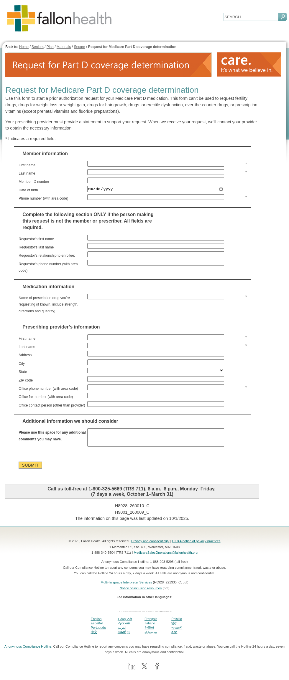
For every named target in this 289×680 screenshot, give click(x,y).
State (23, 372)
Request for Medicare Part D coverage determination (132, 47)
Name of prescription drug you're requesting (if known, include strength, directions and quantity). (48, 305)
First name (27, 165)
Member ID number (34, 182)
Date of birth (28, 190)
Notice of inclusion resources (140, 591)
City (22, 363)
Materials (64, 47)
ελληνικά (150, 636)
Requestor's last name (36, 248)
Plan (50, 47)
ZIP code (26, 380)
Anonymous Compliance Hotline (27, 650)
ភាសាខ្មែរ (124, 635)
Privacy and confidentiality (150, 545)
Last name (27, 173)
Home (24, 47)
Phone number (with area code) (43, 199)
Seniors (38, 47)
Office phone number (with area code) (48, 389)
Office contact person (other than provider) (52, 405)
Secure (79, 47)
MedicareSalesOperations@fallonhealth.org (166, 556)
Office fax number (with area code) (46, 397)
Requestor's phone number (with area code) (48, 267)
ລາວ (174, 636)
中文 (94, 636)
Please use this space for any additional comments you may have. (52, 436)
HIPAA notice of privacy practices (196, 545)
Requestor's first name (36, 239)
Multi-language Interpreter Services (126, 586)
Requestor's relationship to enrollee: (47, 256)
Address (25, 355)
